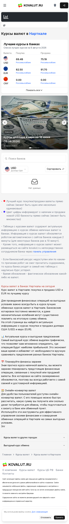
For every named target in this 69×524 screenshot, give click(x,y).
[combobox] (15, 169)
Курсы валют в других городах (34, 437)
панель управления (44, 251)
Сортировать (55, 169)
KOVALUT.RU (30, 5)
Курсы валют (27, 469)
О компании (9, 469)
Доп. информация (40, 512)
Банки (59, 469)
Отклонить (47, 518)
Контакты (8, 473)
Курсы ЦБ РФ (45, 469)
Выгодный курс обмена (34, 445)
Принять (60, 518)
